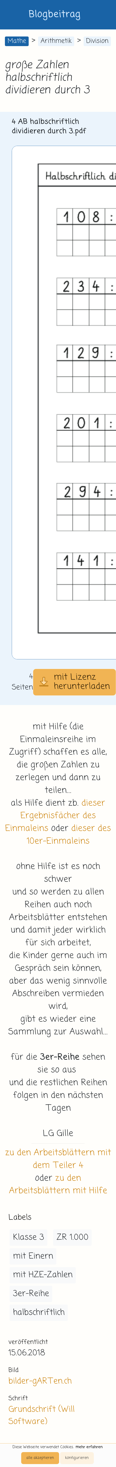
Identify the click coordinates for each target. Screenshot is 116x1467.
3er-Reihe (31, 1294)
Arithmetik (56, 41)
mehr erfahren (89, 1447)
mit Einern (33, 1256)
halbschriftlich (39, 1312)
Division (97, 41)
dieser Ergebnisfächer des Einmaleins (55, 816)
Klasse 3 (28, 1237)
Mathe (16, 41)
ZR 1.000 (73, 1237)
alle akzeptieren (40, 1458)
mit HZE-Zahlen (43, 1275)
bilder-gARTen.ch (40, 1381)
